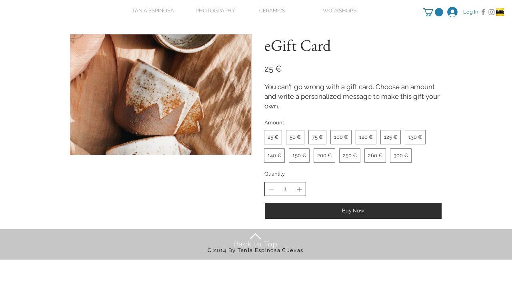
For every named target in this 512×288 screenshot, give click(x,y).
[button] (433, 12)
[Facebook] (483, 12)
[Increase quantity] (300, 189)
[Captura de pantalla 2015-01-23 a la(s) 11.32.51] (500, 12)
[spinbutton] (285, 188)
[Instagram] (492, 12)
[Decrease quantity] (271, 189)
